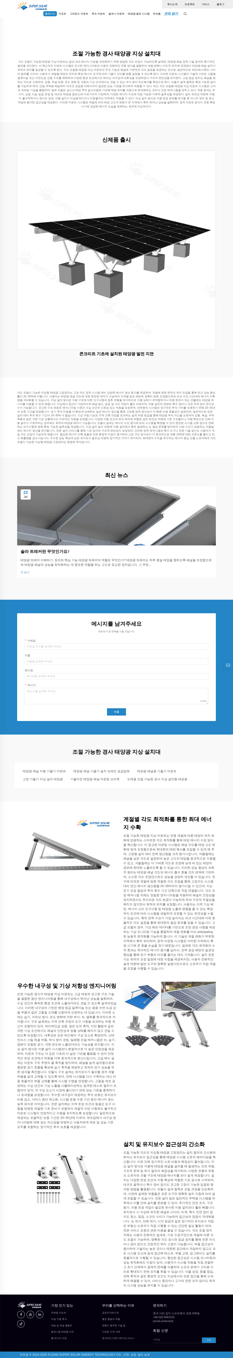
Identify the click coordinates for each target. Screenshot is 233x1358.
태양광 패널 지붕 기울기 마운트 (44, 771)
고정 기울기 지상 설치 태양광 (43, 779)
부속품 (157, 13)
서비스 (206, 4)
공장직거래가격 (110, 1312)
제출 (116, 711)
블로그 (220, 4)
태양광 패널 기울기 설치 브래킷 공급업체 (101, 771)
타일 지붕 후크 (59, 1319)
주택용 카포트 (58, 1312)
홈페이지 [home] (50, 13)
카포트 (62, 13)
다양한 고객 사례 (111, 1331)
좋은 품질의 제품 (111, 1319)
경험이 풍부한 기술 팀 (114, 1325)
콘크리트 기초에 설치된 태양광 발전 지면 (116, 354)
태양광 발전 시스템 (139, 13)
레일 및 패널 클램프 (61, 1325)
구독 (209, 1340)
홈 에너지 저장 (59, 1338)
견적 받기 (171, 13)
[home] (32, 5)
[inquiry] (228, 665)
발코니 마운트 (116, 13)
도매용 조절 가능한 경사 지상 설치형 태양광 (157, 779)
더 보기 (25, 572)
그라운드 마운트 (79, 13)
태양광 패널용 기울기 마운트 (156, 771)
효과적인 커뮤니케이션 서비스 (118, 1338)
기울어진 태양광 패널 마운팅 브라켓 (95, 779)
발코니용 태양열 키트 (62, 1331)
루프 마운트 (98, 13)
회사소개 (172, 4)
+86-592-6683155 (164, 1317)
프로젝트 (190, 4)
